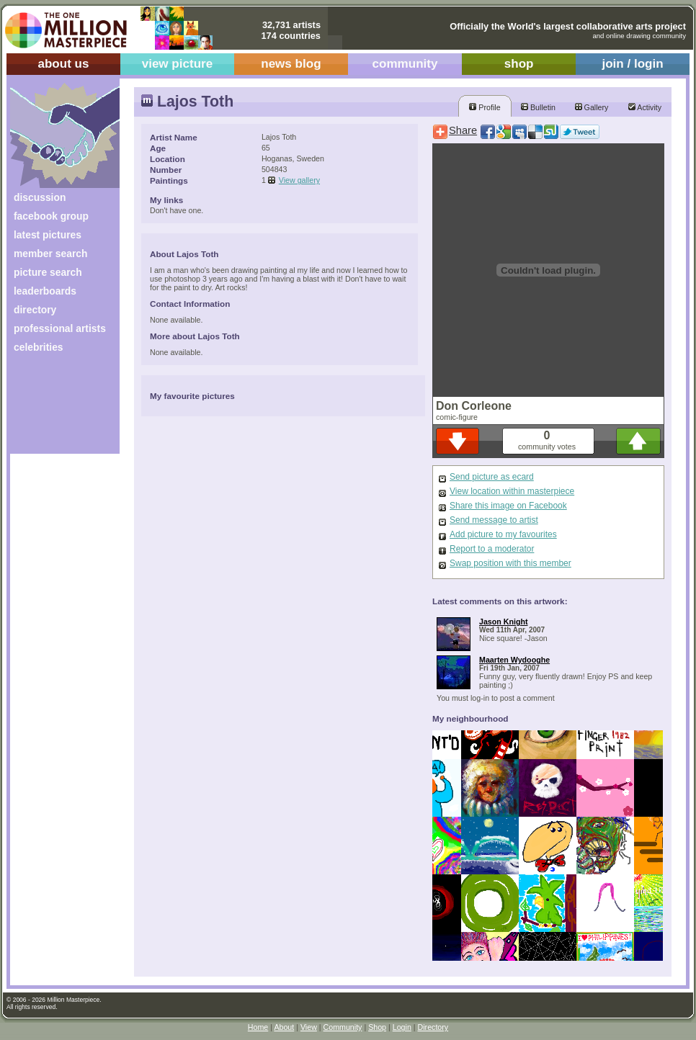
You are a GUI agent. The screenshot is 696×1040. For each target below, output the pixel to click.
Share (463, 130)
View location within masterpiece (512, 491)
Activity (644, 107)
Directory (433, 1027)
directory (35, 309)
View (308, 1027)
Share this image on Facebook (508, 506)
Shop (377, 1027)
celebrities (38, 347)
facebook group (51, 216)
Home (258, 1027)
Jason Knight (503, 621)
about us (63, 64)
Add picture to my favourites (503, 534)
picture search (48, 272)
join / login (632, 64)
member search (50, 253)
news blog (291, 64)
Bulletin (538, 107)
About (284, 1027)
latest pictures (47, 235)
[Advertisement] (55, 409)
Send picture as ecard (492, 477)
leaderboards (45, 291)
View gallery (299, 180)
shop (519, 64)
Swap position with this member (510, 563)
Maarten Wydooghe (514, 659)
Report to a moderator (492, 549)
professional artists (60, 328)
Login (402, 1027)
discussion (40, 197)
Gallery (592, 107)
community (405, 64)
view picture (177, 64)
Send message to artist (494, 520)
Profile (484, 107)
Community (343, 1027)
